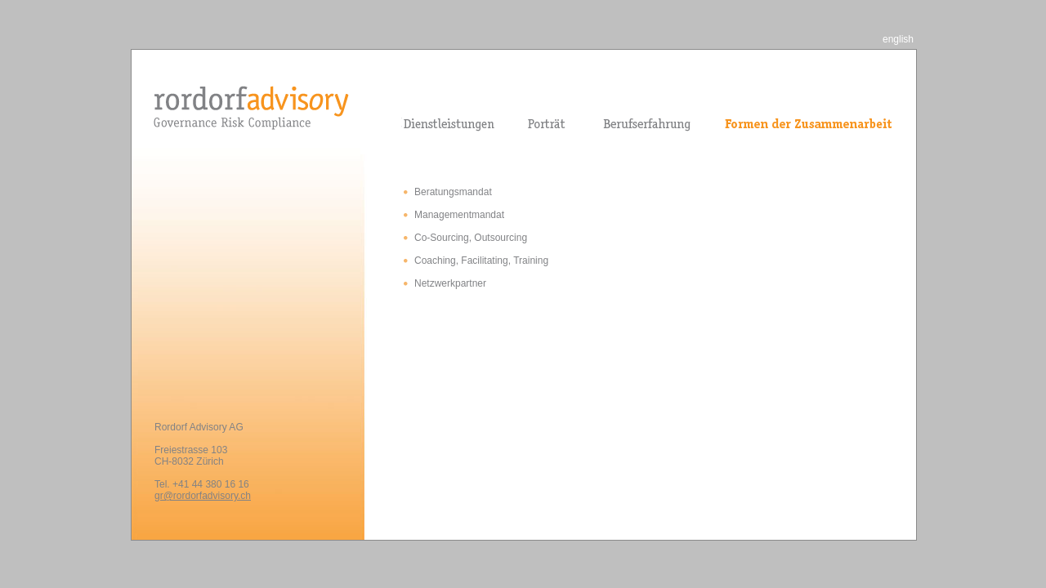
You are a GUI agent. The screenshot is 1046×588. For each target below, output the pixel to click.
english (898, 39)
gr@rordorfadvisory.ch (202, 495)
